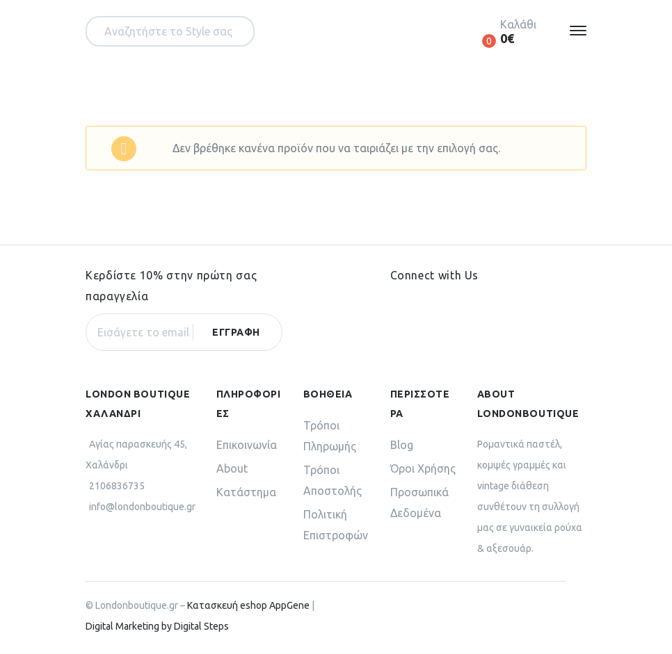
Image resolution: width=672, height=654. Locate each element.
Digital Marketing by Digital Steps (157, 626)
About (232, 468)
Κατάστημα (246, 492)
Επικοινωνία (246, 445)
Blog (401, 445)
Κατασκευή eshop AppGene (248, 605)
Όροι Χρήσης (423, 468)
